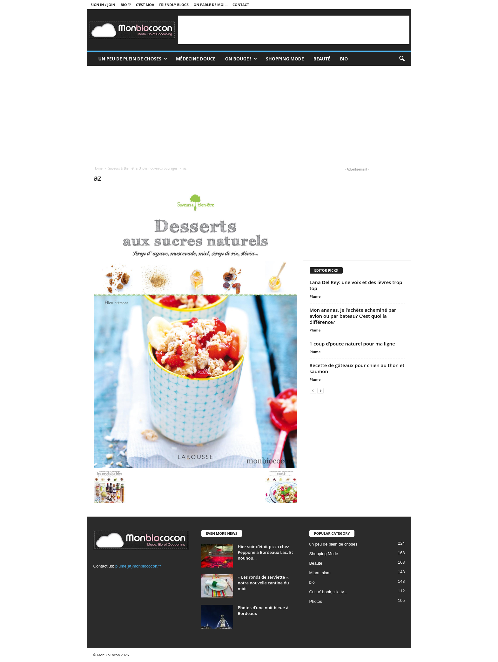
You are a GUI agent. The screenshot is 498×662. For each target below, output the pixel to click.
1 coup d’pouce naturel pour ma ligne (352, 343)
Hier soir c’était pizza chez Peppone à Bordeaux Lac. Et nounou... (265, 552)
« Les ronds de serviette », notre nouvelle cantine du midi (264, 582)
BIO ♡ (126, 4)
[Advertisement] (293, 30)
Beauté (321, 59)
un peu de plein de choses (132, 59)
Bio (344, 59)
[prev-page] (313, 390)
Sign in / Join (103, 4)
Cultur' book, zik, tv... (328, 591)
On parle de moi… (210, 4)
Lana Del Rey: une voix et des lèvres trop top (356, 285)
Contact (240, 4)
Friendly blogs (174, 4)
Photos (315, 601)
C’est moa (145, 4)
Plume (315, 296)
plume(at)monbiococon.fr (138, 566)
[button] (402, 59)
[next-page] (320, 390)
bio (312, 582)
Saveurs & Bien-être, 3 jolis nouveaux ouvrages (142, 168)
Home (98, 168)
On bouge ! (241, 59)
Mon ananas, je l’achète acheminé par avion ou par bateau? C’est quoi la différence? (353, 316)
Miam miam (320, 572)
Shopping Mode (285, 59)
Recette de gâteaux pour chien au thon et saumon (357, 368)
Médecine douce (196, 59)
